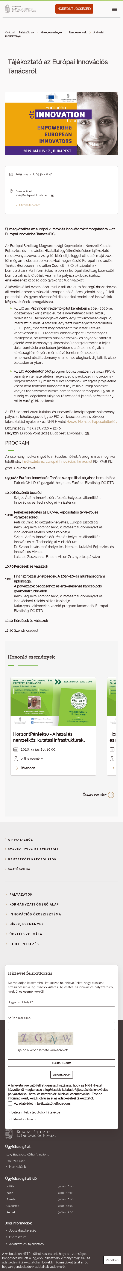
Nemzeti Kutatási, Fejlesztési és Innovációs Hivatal (50, 1131)
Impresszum (17, 1237)
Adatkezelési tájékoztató (26, 1244)
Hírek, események (51, 32)
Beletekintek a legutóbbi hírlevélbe (35, 1112)
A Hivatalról (20, 839)
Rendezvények (78, 32)
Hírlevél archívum (23, 1119)
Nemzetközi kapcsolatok (32, 859)
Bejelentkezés (24, 944)
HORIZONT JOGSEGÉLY (74, 9)
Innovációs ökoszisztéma (35, 914)
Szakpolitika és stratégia (33, 849)
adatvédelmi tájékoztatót (35, 1103)
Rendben (112, 1260)
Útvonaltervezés (29, 205)
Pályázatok (21, 894)
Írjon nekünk (17, 1166)
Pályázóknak (26, 32)
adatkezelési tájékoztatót (75, 1098)
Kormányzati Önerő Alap (34, 904)
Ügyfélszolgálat (26, 934)
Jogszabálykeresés (22, 1230)
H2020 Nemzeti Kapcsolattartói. (92, 422)
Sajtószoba (19, 869)
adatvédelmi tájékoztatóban (21, 1262)
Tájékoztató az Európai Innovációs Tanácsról (57, 461)
